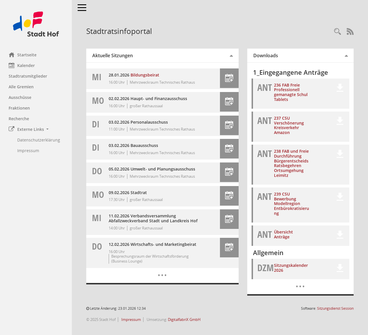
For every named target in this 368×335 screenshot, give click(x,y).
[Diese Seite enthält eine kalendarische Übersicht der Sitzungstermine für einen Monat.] (162, 271)
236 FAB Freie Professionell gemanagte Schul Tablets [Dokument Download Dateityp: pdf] (291, 92)
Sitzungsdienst (335, 308)
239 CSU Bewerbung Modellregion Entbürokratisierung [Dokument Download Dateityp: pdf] (291, 203)
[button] (36, 129)
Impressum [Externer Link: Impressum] (28, 150)
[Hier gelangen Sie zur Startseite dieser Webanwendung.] (36, 24)
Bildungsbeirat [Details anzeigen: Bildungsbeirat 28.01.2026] (145, 75)
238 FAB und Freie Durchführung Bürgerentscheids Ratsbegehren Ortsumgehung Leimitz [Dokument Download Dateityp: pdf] (291, 163)
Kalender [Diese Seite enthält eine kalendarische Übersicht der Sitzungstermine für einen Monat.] (22, 65)
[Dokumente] (300, 282)
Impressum (130, 319)
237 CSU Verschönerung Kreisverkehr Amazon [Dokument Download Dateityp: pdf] (289, 125)
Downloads (265, 55)
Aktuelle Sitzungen (112, 55)
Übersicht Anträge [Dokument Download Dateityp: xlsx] (283, 234)
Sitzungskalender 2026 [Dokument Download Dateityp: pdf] (291, 268)
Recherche (19, 118)
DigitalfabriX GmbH (184, 319)
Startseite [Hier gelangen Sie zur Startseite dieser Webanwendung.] (23, 55)
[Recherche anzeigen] (337, 32)
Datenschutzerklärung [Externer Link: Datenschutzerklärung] (38, 140)
